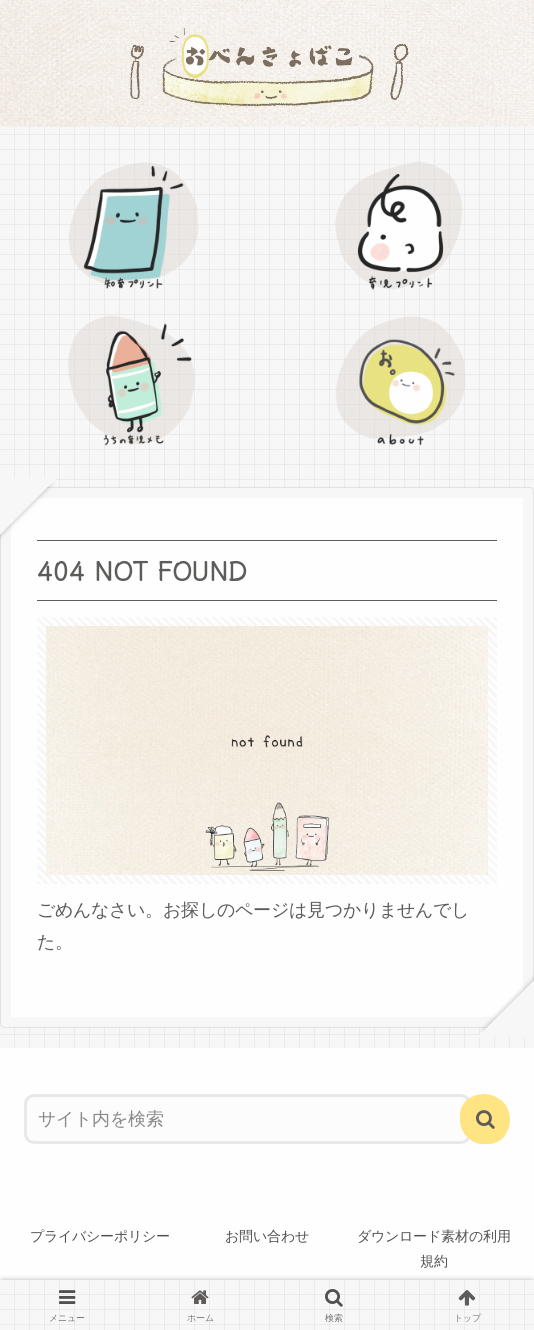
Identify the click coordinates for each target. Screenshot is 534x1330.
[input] (247, 1119)
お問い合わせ (267, 1236)
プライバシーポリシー (100, 1236)
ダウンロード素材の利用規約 (434, 1248)
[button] (485, 1119)
